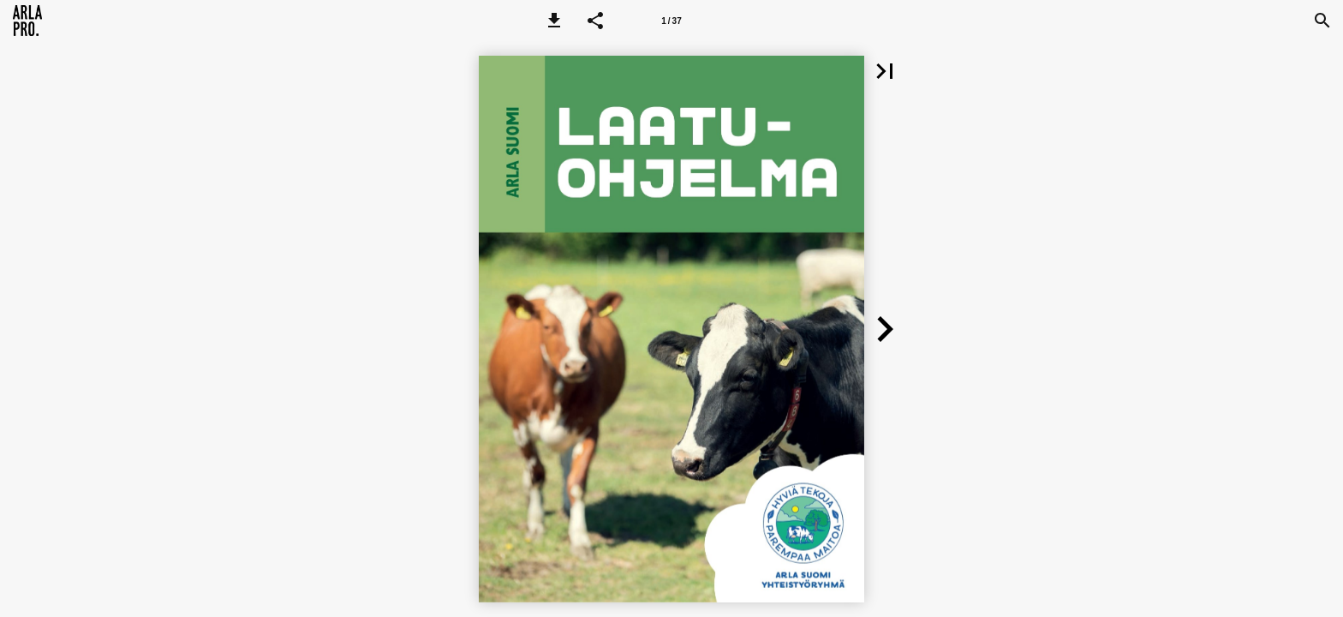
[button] (554, 20)
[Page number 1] (671, 20)
